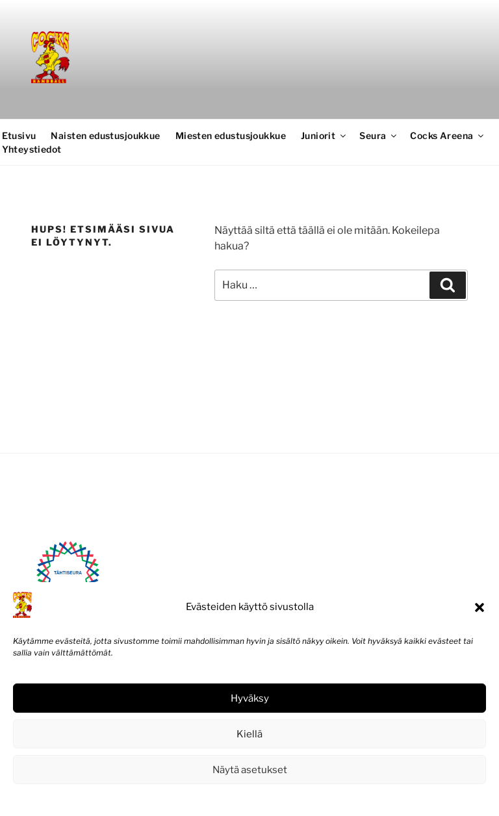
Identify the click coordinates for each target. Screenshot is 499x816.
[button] (479, 607)
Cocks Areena (447, 135)
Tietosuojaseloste (279, 799)
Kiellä (249, 734)
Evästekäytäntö (210, 799)
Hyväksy (250, 698)
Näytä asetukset (249, 770)
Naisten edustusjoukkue (105, 135)
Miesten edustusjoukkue (230, 135)
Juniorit (324, 135)
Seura (378, 135)
